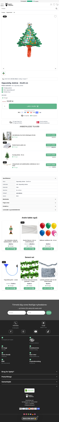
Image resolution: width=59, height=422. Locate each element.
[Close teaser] (37, 416)
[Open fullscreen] (29, 42)
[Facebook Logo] (11, 331)
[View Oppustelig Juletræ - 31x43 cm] (4, 74)
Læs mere (4, 95)
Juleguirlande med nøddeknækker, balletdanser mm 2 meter (25, 164)
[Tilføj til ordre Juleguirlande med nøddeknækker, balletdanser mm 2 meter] (51, 164)
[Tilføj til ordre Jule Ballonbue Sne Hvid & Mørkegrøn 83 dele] (51, 135)
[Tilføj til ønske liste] (55, 16)
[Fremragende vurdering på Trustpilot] (29, 1)
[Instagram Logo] (23, 331)
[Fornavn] (17, 313)
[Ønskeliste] (54, 5)
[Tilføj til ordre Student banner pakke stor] (51, 145)
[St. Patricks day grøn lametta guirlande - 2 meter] (29, 288)
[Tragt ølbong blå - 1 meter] (11, 288)
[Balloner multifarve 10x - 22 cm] (48, 249)
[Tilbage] (3, 68)
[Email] (36, 313)
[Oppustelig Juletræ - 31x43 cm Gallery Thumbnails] (4, 74)
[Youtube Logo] (36, 331)
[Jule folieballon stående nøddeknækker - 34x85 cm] (11, 249)
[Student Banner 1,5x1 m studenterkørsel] (29, 249)
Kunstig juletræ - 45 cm (18, 155)
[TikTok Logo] (48, 331)
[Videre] (55, 68)
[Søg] (56, 8)
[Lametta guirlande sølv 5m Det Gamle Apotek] (48, 288)
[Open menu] (2, 4)
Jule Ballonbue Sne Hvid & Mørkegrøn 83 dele (23, 135)
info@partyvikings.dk (29, 405)
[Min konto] (51, 4)
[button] (29, 371)
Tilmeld (49, 312)
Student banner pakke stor (19, 145)
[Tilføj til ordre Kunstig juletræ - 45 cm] (51, 154)
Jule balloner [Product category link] (19, 193)
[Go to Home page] (9, 4)
